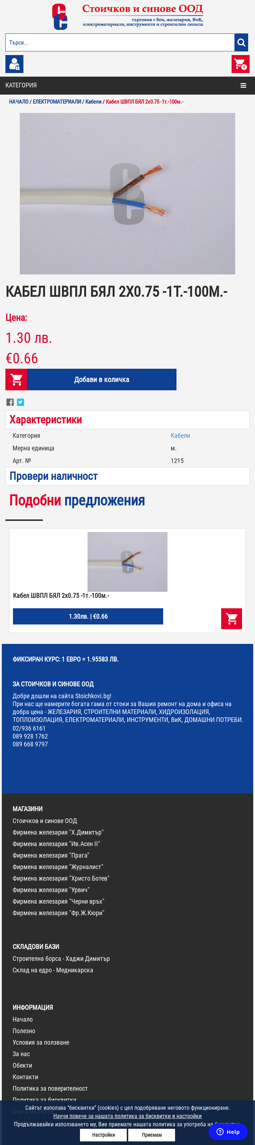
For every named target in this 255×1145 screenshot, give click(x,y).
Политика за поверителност (50, 1088)
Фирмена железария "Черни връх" (58, 901)
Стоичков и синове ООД (45, 820)
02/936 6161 (29, 728)
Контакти (25, 1077)
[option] (127, 193)
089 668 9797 (30, 744)
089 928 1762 (30, 736)
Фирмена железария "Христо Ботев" (61, 878)
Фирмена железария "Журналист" (58, 867)
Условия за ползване (41, 1042)
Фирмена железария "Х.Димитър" (58, 832)
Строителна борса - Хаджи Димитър (61, 958)
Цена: (16, 317)
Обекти (22, 1065)
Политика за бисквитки (44, 1100)
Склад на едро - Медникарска (53, 970)
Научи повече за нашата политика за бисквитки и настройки (127, 1116)
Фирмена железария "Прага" (51, 855)
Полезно (24, 1031)
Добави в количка (101, 379)
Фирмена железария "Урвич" (51, 890)
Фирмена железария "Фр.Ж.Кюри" (58, 913)
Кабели (180, 435)
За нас (21, 1054)
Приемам (152, 1135)
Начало (23, 1019)
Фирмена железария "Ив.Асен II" (56, 844)
